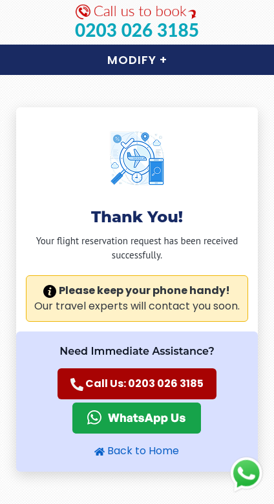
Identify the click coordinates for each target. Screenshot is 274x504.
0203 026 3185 (137, 30)
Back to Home (136, 450)
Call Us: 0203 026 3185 (137, 383)
